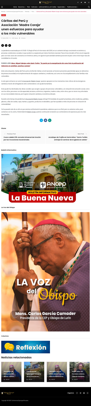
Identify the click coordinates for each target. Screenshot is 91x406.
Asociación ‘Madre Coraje (31, 81)
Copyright (4, 400)
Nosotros (21, 7)
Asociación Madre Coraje (34, 99)
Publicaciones (72, 7)
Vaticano (34, 7)
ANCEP (7, 379)
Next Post (82, 134)
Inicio (15, 7)
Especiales (61, 7)
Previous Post (10, 134)
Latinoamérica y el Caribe (47, 7)
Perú (28, 7)
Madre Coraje (31, 112)
